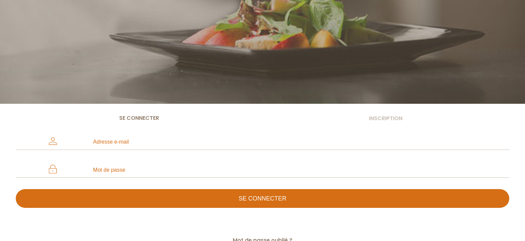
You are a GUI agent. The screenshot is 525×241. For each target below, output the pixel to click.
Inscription (385, 118)
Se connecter (139, 118)
